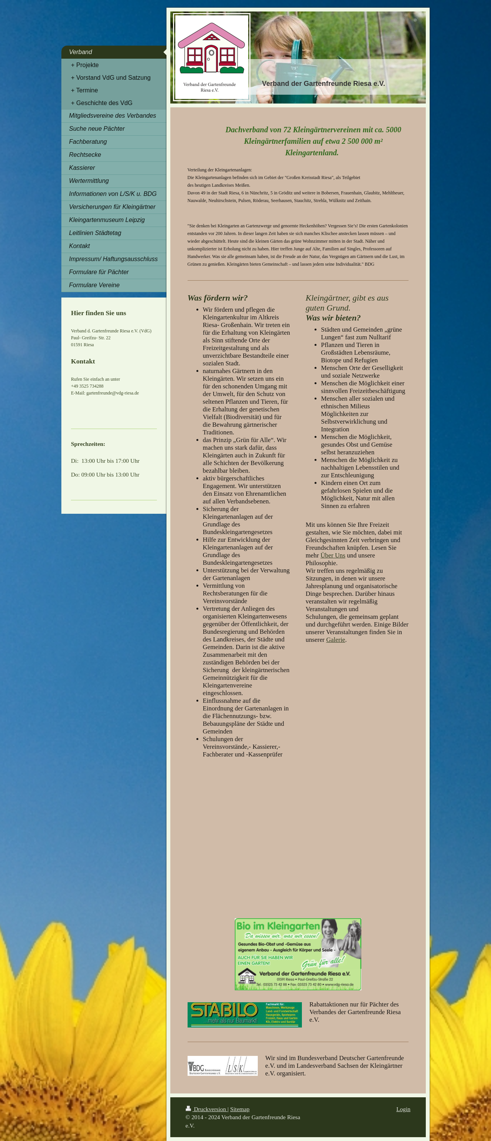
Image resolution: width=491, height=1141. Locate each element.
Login (403, 1109)
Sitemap (239, 1109)
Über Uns (332, 555)
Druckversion (206, 1109)
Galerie (335, 639)
